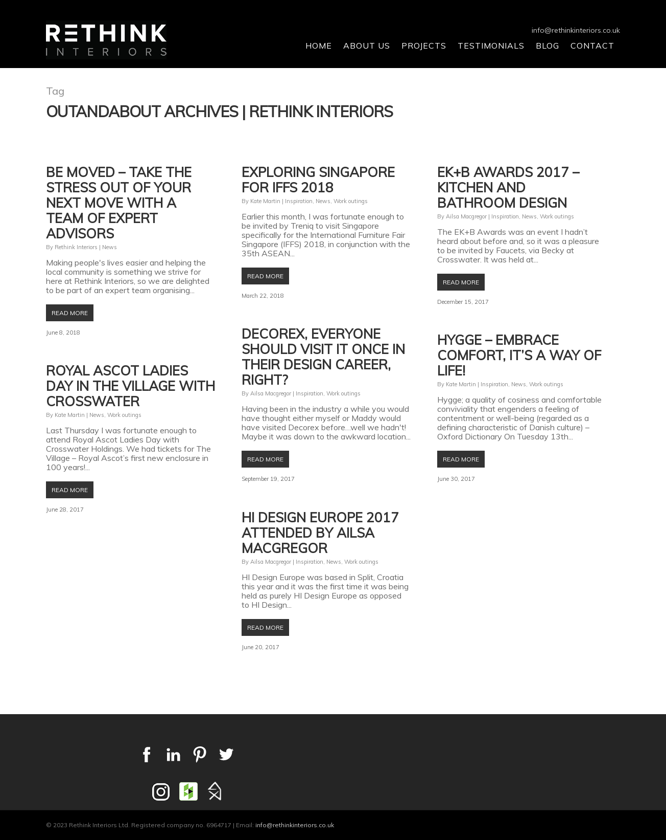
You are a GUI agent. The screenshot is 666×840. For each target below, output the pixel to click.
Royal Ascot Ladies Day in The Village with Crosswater (130, 386)
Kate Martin (265, 201)
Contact (592, 45)
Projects (423, 45)
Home (318, 45)
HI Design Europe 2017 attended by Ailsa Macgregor (320, 533)
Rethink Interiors (76, 247)
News (109, 247)
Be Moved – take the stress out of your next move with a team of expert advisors (119, 203)
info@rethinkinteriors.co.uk (576, 30)
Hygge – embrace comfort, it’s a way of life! (519, 355)
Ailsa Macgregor (466, 216)
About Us (366, 45)
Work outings (351, 201)
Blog (547, 45)
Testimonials (491, 45)
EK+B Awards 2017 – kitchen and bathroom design (508, 187)
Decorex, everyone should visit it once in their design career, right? (323, 356)
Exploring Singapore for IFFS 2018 (318, 180)
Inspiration (299, 201)
